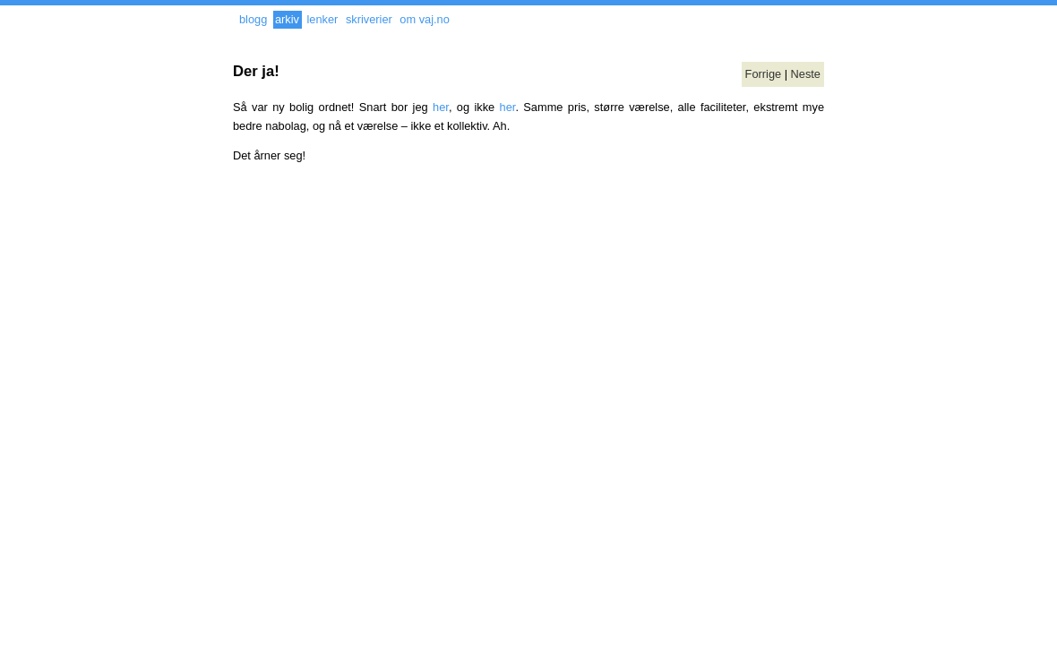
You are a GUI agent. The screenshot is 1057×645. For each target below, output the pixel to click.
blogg (253, 19)
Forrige (763, 74)
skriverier (369, 19)
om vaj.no (424, 19)
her (441, 107)
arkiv (287, 19)
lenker (322, 19)
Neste (806, 74)
